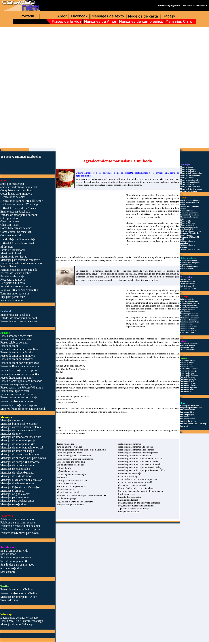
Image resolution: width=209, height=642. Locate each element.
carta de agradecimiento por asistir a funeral (139, 464)
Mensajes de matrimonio (68, 492)
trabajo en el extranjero (129, 511)
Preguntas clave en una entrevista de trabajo (139, 502)
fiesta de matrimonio (108, 338)
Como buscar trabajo (128, 476)
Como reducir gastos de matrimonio (74, 455)
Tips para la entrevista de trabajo (133, 508)
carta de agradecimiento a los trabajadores (138, 452)
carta (171, 296)
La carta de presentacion (129, 496)
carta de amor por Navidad (69, 446)
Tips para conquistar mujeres (70, 504)
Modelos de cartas (127, 494)
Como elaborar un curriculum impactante (137, 479)
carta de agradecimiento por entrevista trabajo (140, 467)
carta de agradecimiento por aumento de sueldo (140, 458)
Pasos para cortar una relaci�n (92, 495)
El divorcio (62, 477)
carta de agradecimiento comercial (134, 455)
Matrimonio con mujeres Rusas (71, 486)
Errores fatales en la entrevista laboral (136, 488)
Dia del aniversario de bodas (70, 464)
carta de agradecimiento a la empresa (135, 446)
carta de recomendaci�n (130, 473)
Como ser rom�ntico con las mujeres (75, 458)
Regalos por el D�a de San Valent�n (75, 501)
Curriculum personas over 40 (132, 485)
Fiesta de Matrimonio (67, 483)
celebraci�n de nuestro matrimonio (161, 381)
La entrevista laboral (128, 499)
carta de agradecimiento (137, 344)
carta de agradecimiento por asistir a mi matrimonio (81, 449)
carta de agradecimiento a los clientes (136, 449)
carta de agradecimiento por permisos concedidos (141, 470)
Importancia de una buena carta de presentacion (141, 491)
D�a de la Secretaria (67, 471)
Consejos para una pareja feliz (71, 461)
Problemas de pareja (66, 498)
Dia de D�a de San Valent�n (71, 474)
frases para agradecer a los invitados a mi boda (145, 430)
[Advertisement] (104, 56)
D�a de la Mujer (65, 468)
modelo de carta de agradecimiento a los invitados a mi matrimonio (88, 430)
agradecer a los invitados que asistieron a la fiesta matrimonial (106, 179)
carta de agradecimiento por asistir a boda (138, 461)
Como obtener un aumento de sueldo (135, 482)
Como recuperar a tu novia (69, 452)
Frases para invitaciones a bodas (72, 480)
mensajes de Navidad (67, 495)
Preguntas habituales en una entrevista (136, 505)
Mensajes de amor (65, 489)
